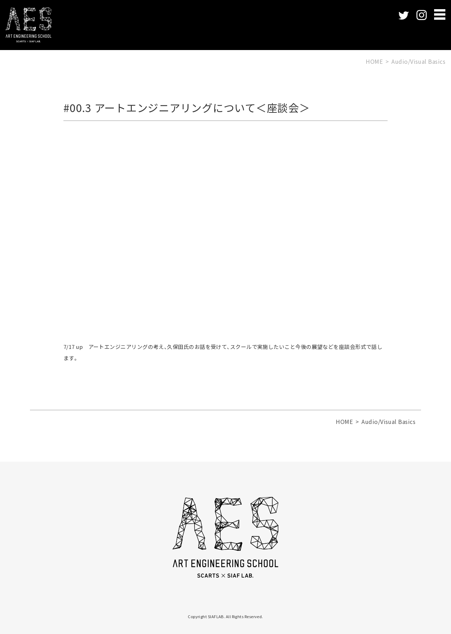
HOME (374, 61)
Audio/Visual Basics (418, 61)
